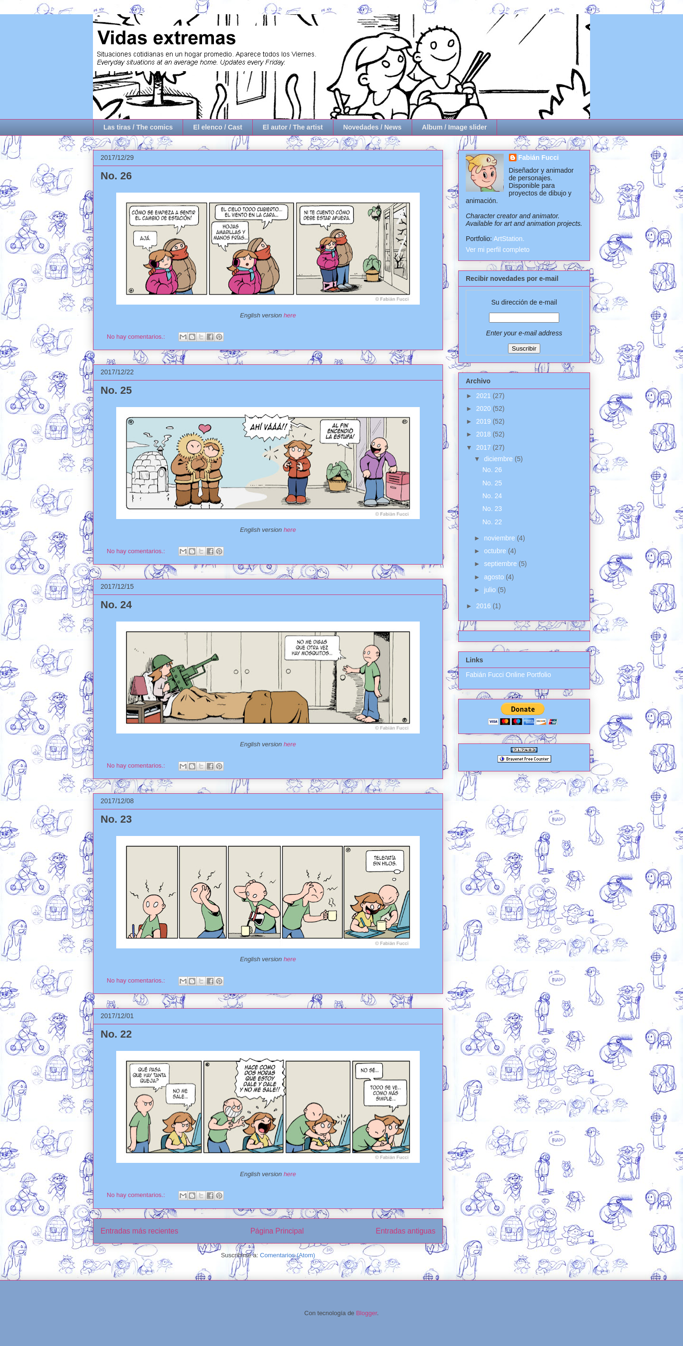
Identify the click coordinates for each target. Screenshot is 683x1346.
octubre (496, 551)
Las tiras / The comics (138, 127)
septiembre (501, 563)
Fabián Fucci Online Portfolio (508, 674)
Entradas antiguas (405, 1231)
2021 (484, 395)
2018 (484, 434)
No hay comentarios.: (136, 336)
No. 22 (116, 1034)
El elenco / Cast (217, 127)
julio (491, 590)
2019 (484, 421)
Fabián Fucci (538, 157)
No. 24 (116, 605)
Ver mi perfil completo (498, 249)
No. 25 (116, 390)
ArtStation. (508, 238)
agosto (495, 577)
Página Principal (277, 1231)
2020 (484, 408)
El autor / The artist (293, 127)
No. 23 (116, 819)
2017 (484, 447)
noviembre (500, 538)
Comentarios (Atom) (287, 1255)
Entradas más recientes (139, 1231)
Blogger (366, 1313)
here (290, 315)
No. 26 (116, 176)
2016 (484, 606)
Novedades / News (372, 127)
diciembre (499, 459)
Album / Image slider (454, 127)
